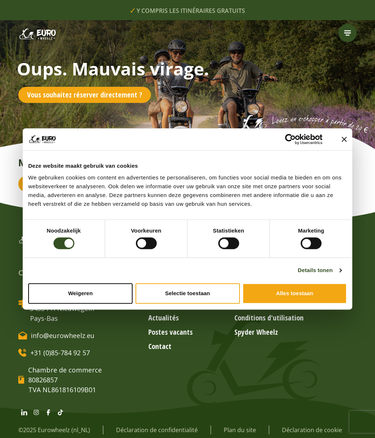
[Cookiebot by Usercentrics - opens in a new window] (296, 139)
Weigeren (80, 293)
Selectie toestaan (187, 293)
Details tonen (315, 270)
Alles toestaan (294, 293)
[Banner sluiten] (344, 139)
